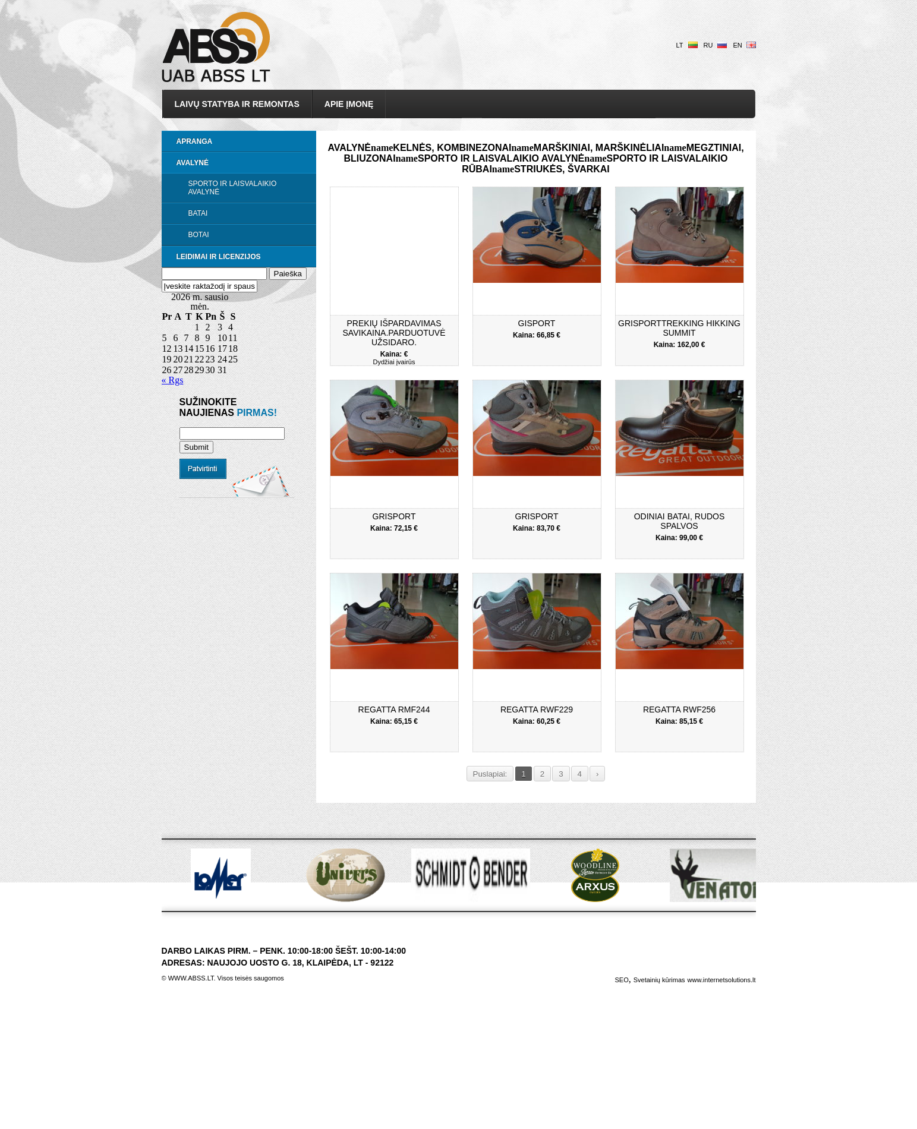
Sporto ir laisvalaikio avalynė (232, 187)
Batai (198, 213)
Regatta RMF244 (394, 709)
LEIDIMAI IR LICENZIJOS (219, 257)
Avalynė (193, 163)
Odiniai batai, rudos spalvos (679, 521)
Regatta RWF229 (536, 709)
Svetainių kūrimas (659, 979)
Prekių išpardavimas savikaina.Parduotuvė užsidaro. (394, 332)
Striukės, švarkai (562, 169)
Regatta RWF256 (679, 709)
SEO (621, 979)
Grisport (394, 516)
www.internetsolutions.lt (722, 979)
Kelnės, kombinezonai (452, 148)
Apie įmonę (348, 104)
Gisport (537, 323)
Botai (198, 235)
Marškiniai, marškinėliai (599, 148)
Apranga (195, 141)
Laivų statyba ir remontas (237, 104)
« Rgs (173, 380)
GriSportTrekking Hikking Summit (679, 328)
